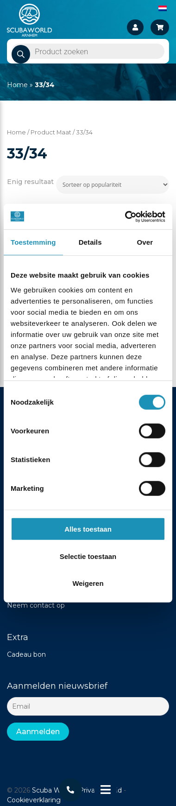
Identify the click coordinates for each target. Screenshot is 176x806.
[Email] (88, 706)
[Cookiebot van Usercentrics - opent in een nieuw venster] (125, 216)
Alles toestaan (88, 529)
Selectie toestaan (88, 556)
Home (17, 85)
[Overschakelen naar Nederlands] (162, 7)
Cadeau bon (26, 654)
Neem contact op (36, 605)
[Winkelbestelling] (112, 185)
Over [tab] (145, 242)
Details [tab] (90, 242)
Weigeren (87, 583)
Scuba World (52, 790)
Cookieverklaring (34, 800)
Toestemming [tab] (33, 242)
